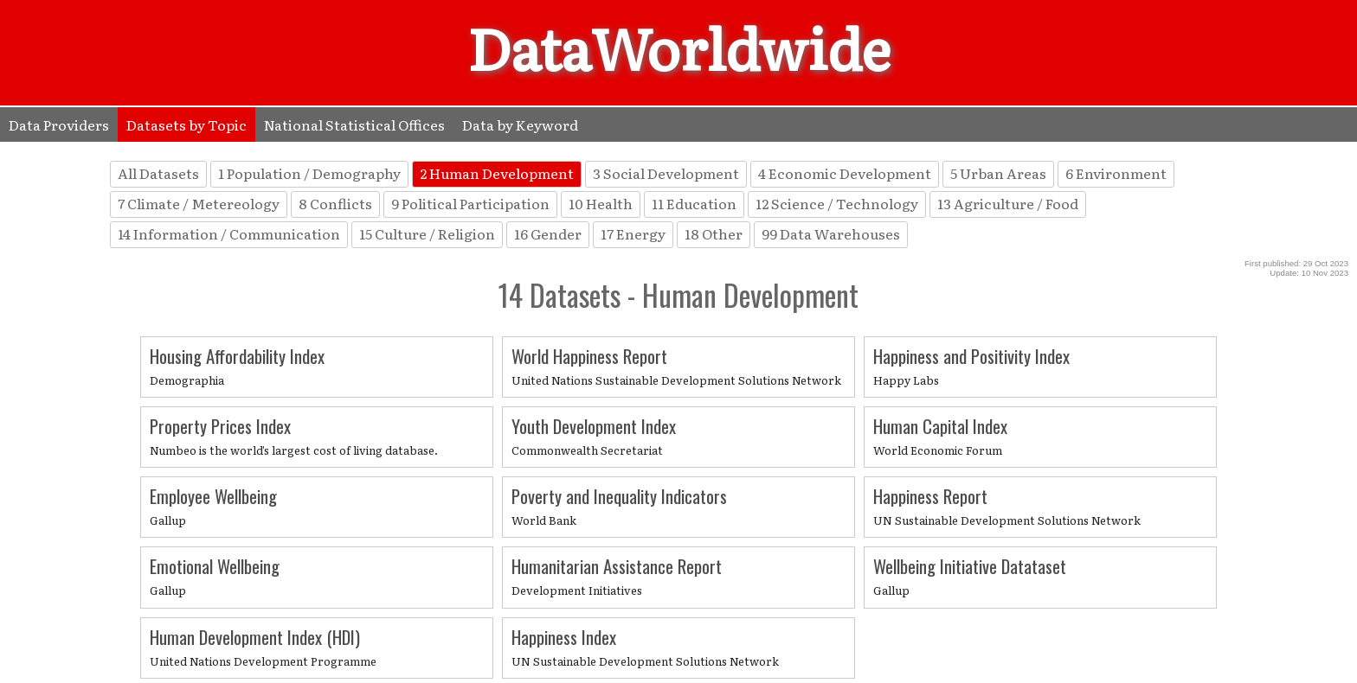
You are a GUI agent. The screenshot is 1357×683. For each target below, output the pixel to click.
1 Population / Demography (309, 173)
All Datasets (158, 173)
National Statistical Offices (354, 124)
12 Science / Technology (837, 203)
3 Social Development (666, 173)
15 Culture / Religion (427, 233)
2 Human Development (497, 173)
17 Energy (633, 233)
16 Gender (548, 233)
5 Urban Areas (998, 173)
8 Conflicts (335, 203)
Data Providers (59, 124)
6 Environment (1116, 173)
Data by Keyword (520, 124)
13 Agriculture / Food (1007, 203)
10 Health (601, 203)
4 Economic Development (844, 173)
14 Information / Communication (229, 233)
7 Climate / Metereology (199, 203)
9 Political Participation (470, 203)
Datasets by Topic (186, 124)
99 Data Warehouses (831, 233)
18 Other (714, 233)
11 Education (694, 203)
